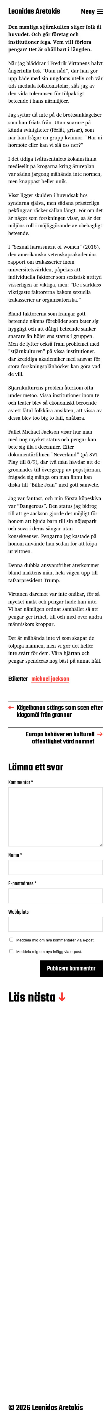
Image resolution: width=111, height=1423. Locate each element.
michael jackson (50, 679)
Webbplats (18, 912)
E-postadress (22, 884)
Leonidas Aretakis (34, 11)
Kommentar (20, 783)
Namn (15, 855)
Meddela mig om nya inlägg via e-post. (49, 951)
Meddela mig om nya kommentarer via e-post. (55, 940)
